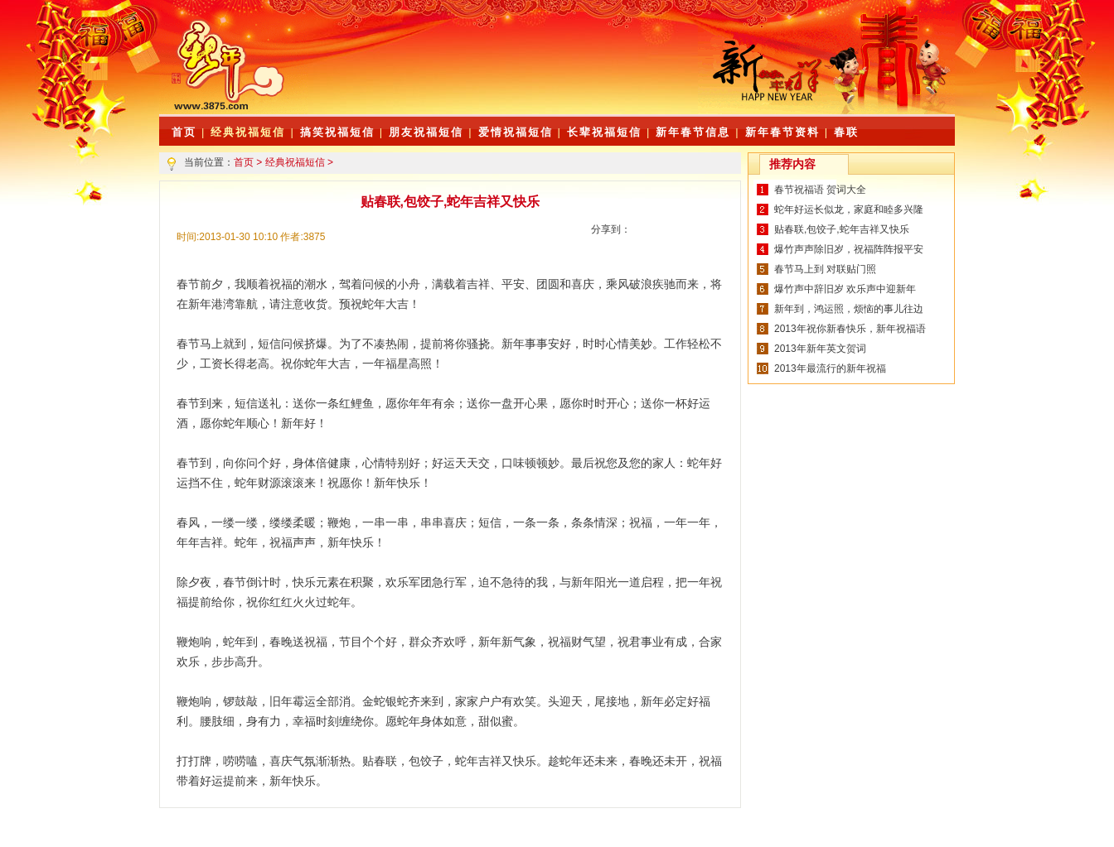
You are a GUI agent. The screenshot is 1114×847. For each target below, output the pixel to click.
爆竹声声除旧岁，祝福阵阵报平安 (848, 249)
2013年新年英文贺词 (820, 348)
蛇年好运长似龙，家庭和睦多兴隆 (848, 209)
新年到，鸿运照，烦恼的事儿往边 (848, 309)
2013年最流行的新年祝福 (830, 368)
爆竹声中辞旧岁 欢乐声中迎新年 (845, 289)
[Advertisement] (503, 74)
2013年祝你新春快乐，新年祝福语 (850, 328)
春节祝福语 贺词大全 (820, 189)
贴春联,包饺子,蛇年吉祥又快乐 (841, 229)
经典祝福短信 (248, 132)
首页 (244, 162)
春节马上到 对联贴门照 (825, 269)
